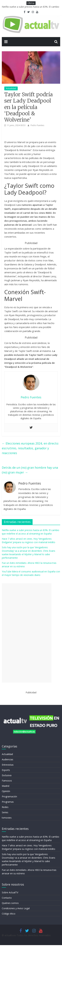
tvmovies (7, 817)
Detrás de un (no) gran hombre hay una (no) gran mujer (30, 470)
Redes (5, 807)
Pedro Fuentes (37, 125)
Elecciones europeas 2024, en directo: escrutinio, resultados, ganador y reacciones (30, 448)
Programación (9, 796)
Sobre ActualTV (10, 892)
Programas (8, 801)
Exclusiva (6, 775)
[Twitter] (31, 427)
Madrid (5, 785)
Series (5, 812)
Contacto (7, 897)
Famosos (7, 780)
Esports (6, 770)
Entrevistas (8, 764)
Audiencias (7, 759)
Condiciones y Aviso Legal (16, 908)
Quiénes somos (10, 903)
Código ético (8, 913)
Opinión (6, 791)
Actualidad (11, 88)
